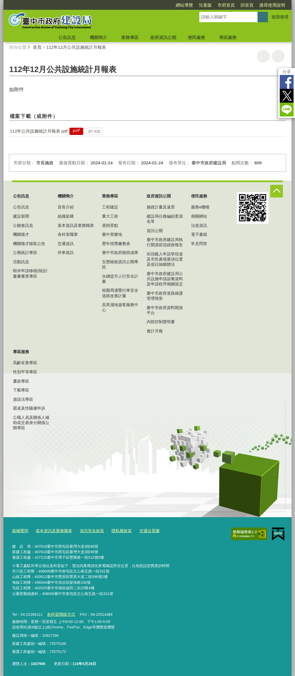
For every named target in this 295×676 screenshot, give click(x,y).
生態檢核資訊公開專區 (120, 264)
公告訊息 (67, 37)
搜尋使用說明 (272, 5)
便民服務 (196, 37)
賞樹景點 (110, 225)
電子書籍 (199, 234)
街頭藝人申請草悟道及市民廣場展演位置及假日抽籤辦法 (165, 259)
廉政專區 (21, 381)
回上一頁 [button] (278, 56)
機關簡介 (98, 37)
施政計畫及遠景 (161, 207)
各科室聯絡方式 (60, 613)
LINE (287, 109)
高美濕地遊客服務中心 (120, 307)
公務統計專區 (25, 252)
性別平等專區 (25, 372)
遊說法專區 (23, 399)
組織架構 (66, 216)
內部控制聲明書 (161, 321)
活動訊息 (21, 261)
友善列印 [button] (263, 56)
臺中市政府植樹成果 (120, 252)
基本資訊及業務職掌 (76, 225)
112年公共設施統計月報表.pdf (38, 131)
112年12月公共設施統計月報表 (76, 47)
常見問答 (199, 243)
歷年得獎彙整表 (116, 243)
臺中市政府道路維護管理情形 (165, 296)
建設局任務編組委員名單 (165, 219)
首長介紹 (66, 207)
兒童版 (205, 5)
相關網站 (199, 216)
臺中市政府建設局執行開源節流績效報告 (165, 242)
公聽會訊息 (23, 225)
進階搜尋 (280, 16)
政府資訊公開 (163, 37)
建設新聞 (21, 216)
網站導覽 (184, 5)
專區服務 (228, 37)
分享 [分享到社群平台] (286, 71)
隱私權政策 (115, 530)
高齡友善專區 (25, 362)
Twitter (287, 96)
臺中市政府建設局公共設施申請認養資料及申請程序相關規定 (165, 278)
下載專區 (21, 390)
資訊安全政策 (87, 530)
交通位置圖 (142, 530)
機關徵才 (21, 234)
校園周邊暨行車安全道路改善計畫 (120, 293)
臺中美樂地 (112, 234)
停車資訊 (66, 252)
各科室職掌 (68, 234)
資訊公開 (155, 230)
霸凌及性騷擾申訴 (29, 408)
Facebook (287, 82)
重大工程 (110, 216)
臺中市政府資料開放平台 (165, 310)
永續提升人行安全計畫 (120, 279)
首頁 (37, 47)
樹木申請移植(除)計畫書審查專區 (30, 273)
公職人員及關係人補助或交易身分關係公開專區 (31, 422)
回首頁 (247, 5)
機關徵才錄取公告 (29, 243)
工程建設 (110, 207)
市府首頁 (226, 5)
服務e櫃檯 (200, 207)
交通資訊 (66, 243)
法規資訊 (199, 225)
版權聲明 (19, 530)
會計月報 (155, 331)
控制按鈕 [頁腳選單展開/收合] (276, 191)
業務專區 (130, 37)
